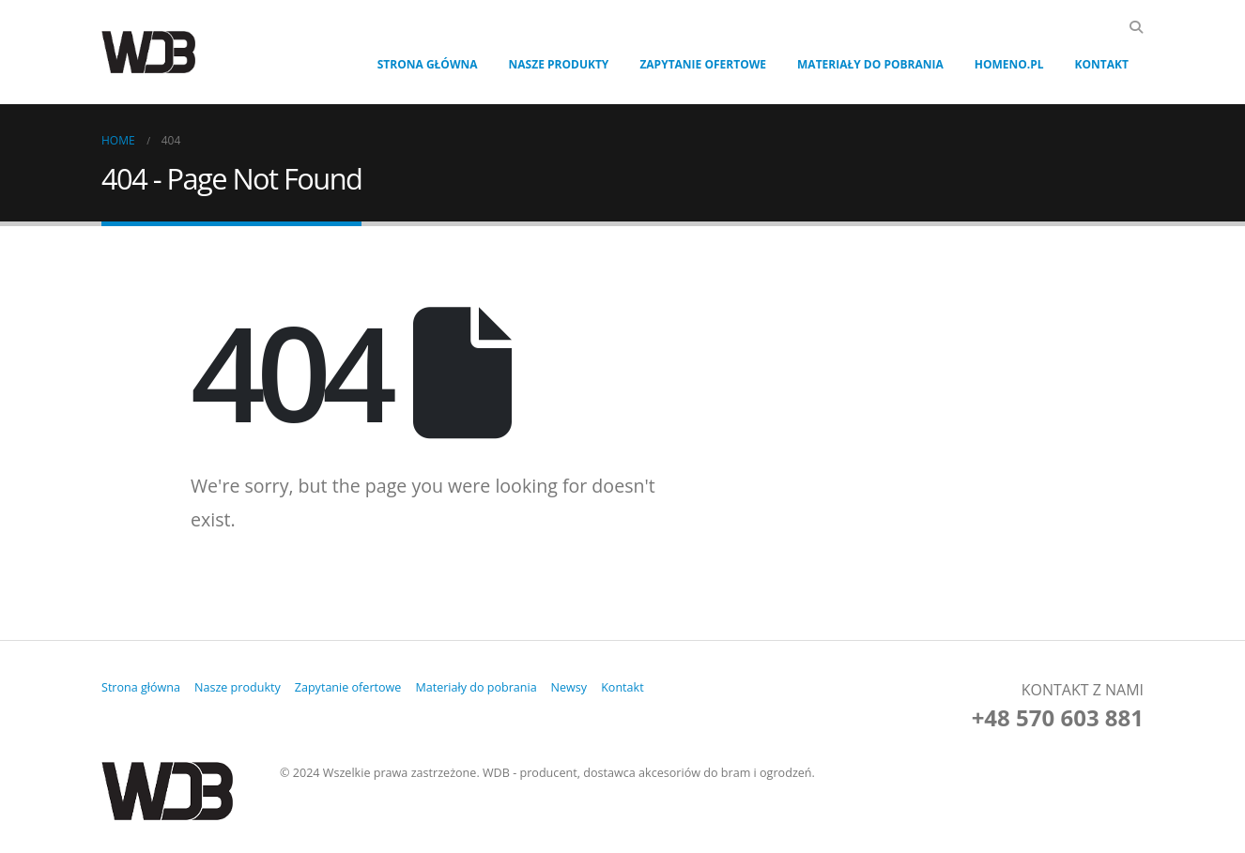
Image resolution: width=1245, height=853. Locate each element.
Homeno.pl (1009, 64)
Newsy (570, 687)
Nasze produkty (559, 64)
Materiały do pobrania (870, 64)
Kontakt (1102, 64)
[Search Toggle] (1136, 27)
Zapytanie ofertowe (702, 64)
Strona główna (427, 64)
